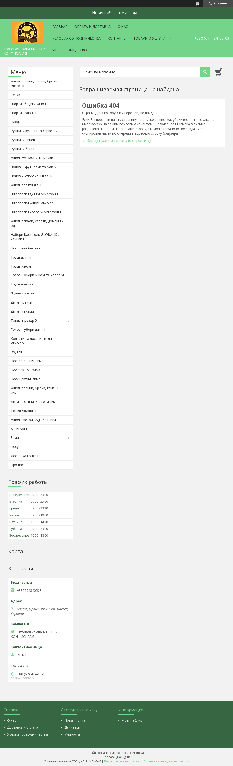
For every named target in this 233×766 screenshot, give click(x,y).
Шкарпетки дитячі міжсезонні (34, 194)
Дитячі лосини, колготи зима (34, 401)
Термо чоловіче (24, 410)
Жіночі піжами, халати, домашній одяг (37, 223)
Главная (59, 26)
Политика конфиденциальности (166, 761)
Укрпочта (72, 734)
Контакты (117, 38)
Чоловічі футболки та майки (34, 167)
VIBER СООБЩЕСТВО (69, 50)
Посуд (15, 446)
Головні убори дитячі (28, 329)
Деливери (72, 727)
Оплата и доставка (92, 26)
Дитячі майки (21, 302)
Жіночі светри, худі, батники (33, 419)
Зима (15, 437)
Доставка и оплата (22, 727)
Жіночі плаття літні (26, 185)
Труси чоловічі (22, 284)
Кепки (15, 94)
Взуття (16, 352)
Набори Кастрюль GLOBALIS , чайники (35, 236)
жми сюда (128, 12)
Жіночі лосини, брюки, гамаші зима (34, 390)
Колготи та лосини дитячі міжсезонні (32, 340)
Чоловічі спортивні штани (31, 176)
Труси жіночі (21, 266)
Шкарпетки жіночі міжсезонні (34, 203)
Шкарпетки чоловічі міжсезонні (36, 212)
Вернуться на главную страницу (118, 140)
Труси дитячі (21, 257)
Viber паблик (132, 720)
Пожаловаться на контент (122, 761)
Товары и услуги (149, 38)
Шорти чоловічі (23, 113)
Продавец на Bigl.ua (117, 757)
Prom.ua (138, 753)
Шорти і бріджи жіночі (29, 103)
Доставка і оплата (25, 455)
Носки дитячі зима (25, 379)
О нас (123, 26)
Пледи (16, 121)
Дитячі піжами (22, 311)
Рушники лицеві (23, 139)
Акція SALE (19, 428)
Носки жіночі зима (25, 370)
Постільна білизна (25, 248)
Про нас (17, 464)
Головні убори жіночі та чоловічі (37, 275)
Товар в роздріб (24, 320)
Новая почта (74, 720)
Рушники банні (22, 149)
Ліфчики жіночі (22, 293)
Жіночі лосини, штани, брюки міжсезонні (34, 83)
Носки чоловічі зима (27, 361)
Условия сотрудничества (76, 38)
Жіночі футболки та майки (32, 158)
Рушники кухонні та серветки (34, 130)
